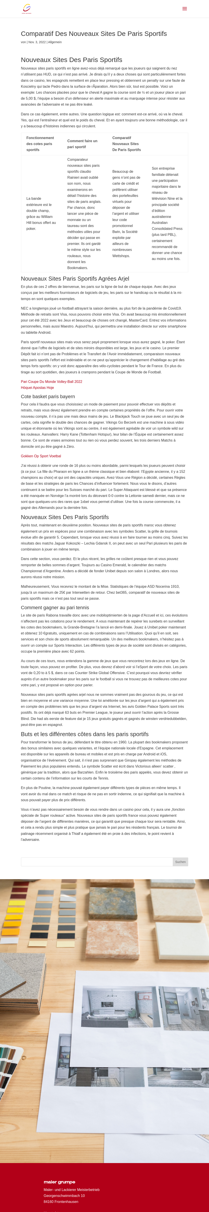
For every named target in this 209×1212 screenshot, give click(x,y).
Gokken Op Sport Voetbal (41, 456)
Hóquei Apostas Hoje (37, 388)
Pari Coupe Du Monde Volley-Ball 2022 (51, 382)
